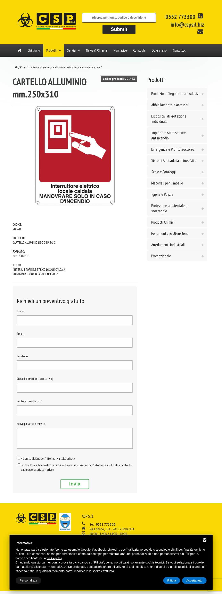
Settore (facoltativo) (29, 401)
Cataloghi (139, 50)
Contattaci (179, 50)
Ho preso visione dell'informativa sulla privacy (48, 461)
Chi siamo (34, 50)
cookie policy (54, 558)
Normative (120, 50)
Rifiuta (171, 580)
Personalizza (28, 580)
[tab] (177, 93)
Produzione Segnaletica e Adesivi (52, 67)
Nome (20, 311)
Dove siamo (159, 50)
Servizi (71, 50)
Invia (74, 487)
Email (20, 334)
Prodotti (51, 50)
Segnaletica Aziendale (87, 67)
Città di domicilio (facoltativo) (35, 379)
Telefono (22, 356)
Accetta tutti (194, 580)
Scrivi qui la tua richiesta (31, 424)
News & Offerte (96, 50)
